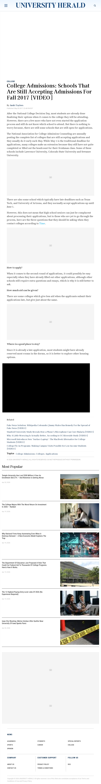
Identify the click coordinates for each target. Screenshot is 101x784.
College (11, 81)
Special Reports (74, 741)
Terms (84, 778)
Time (42, 223)
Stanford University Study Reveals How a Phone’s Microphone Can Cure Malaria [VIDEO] (50, 431)
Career (40, 745)
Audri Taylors (16, 105)
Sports (10, 745)
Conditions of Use (13, 781)
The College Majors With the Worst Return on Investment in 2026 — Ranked (24, 505)
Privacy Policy (27, 781)
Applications (51, 453)
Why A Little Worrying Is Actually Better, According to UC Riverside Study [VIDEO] (47, 435)
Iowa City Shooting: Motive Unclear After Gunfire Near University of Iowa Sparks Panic (22, 622)
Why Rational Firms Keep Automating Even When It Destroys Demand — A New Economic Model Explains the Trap (24, 536)
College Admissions (25, 453)
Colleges (40, 453)
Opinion (10, 748)
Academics (11, 741)
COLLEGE (71, 745)
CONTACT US (11, 768)
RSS (69, 764)
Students (41, 741)
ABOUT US (10, 764)
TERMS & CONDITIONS (45, 768)
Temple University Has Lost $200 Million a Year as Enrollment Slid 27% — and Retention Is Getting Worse (23, 476)
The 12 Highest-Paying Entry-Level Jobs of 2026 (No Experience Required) (22, 593)
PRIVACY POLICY (43, 764)
